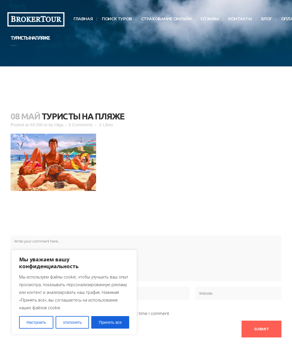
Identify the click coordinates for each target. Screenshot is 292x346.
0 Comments (80, 124)
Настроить (36, 322)
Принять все (110, 322)
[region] (74, 292)
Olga (58, 124)
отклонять (72, 322)
